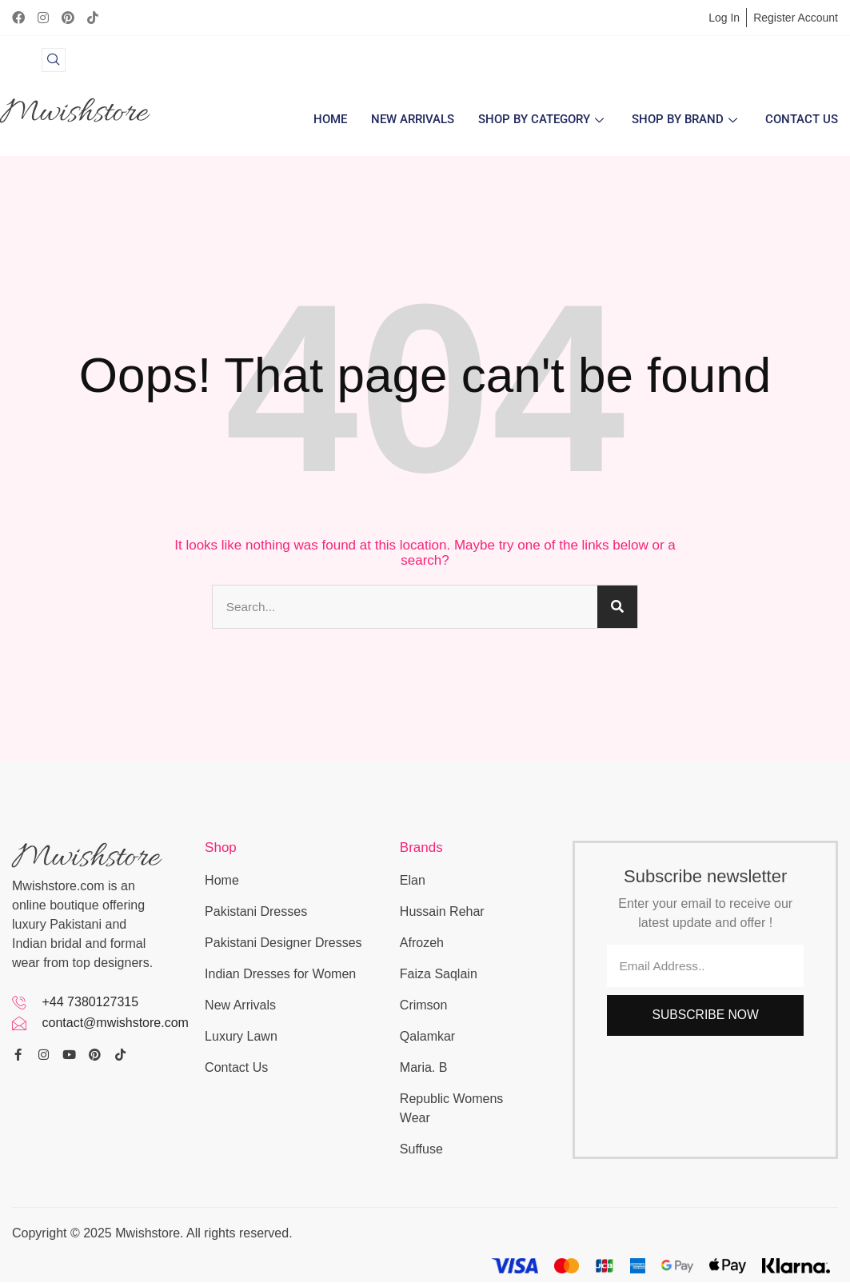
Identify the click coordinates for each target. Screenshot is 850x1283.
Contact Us (801, 120)
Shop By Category (543, 120)
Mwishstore (73, 113)
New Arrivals (412, 120)
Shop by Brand (686, 120)
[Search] (617, 607)
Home (330, 120)
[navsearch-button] (54, 60)
